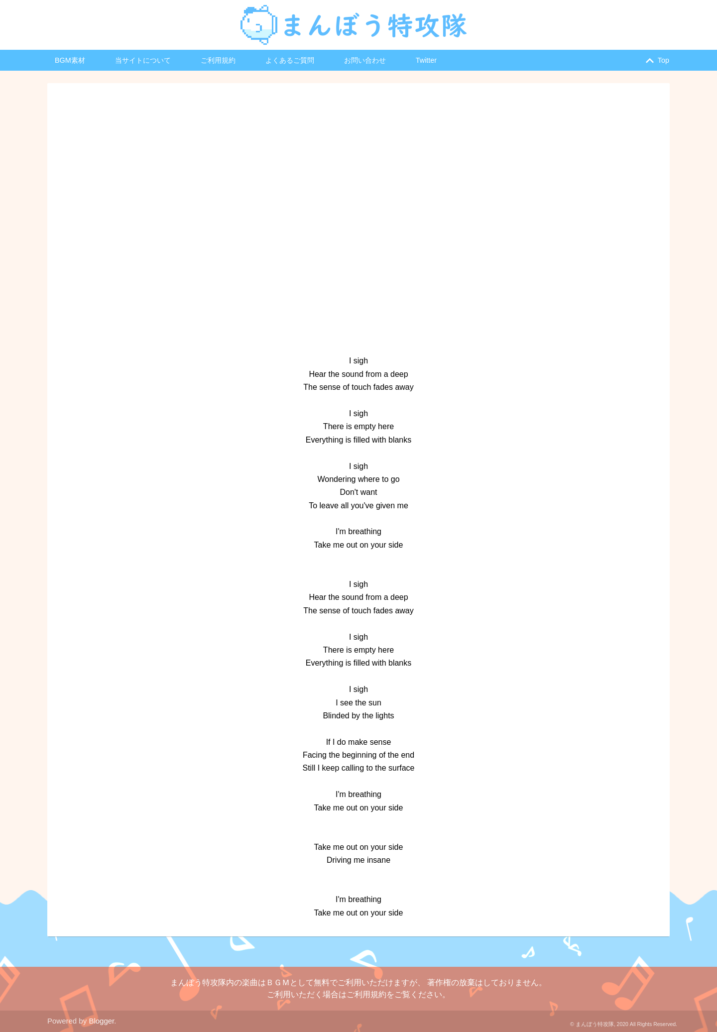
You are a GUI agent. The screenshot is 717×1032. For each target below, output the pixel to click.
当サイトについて (143, 60)
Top (655, 61)
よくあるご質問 (289, 60)
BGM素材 (70, 60)
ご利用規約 (218, 60)
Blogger (101, 1021)
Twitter (426, 60)
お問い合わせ (365, 60)
